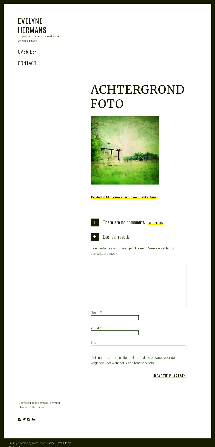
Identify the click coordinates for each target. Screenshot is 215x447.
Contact (27, 63)
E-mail (96, 327)
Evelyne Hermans (32, 25)
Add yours (156, 223)
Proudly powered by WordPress (27, 443)
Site (93, 343)
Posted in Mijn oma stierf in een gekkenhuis (124, 197)
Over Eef (27, 51)
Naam (96, 312)
